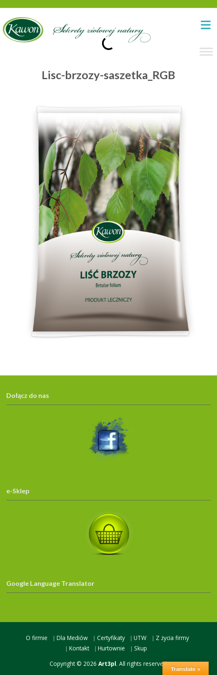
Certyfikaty (111, 638)
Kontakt (79, 648)
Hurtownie (111, 648)
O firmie (36, 638)
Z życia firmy (172, 638)
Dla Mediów (72, 638)
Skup (140, 648)
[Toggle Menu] (206, 52)
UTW (140, 638)
